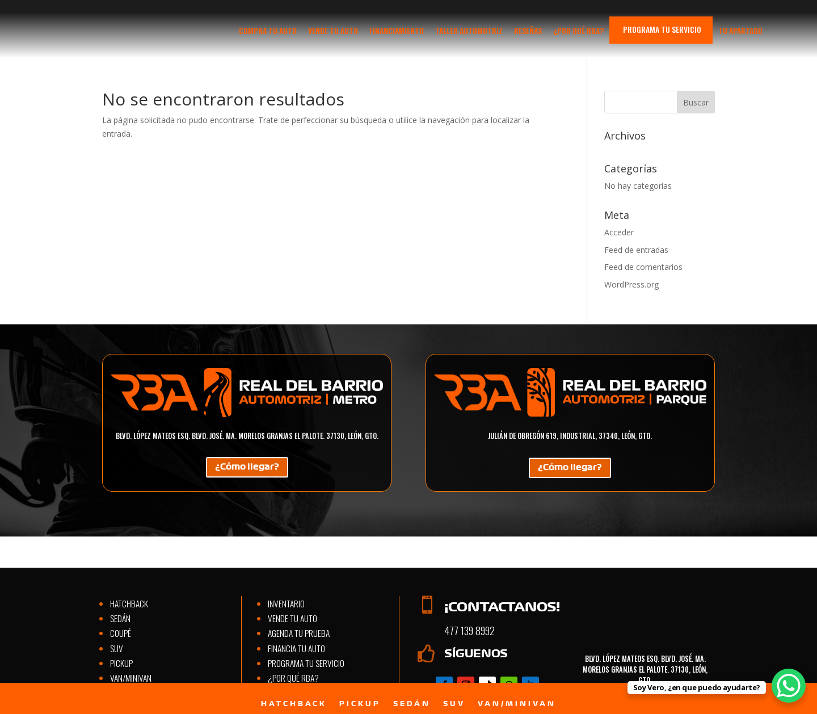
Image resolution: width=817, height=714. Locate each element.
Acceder (619, 167)
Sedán (412, 703)
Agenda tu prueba (299, 567)
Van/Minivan (517, 703)
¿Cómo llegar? (247, 404)
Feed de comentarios (643, 201)
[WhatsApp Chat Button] (789, 686)
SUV (454, 703)
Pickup (360, 703)
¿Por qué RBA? (293, 612)
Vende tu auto (292, 553)
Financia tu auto (296, 582)
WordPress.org (631, 219)
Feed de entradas (636, 184)
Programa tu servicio (306, 598)
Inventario (286, 538)
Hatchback (294, 703)
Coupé (120, 567)
